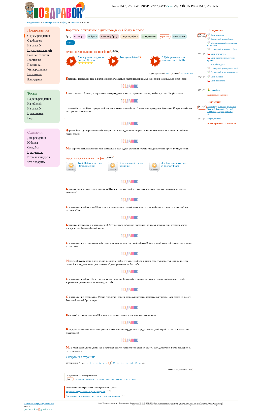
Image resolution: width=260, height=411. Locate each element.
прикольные (179, 36)
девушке (110, 379)
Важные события (38, 55)
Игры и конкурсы (38, 157)
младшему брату (109, 36)
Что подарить (36, 162)
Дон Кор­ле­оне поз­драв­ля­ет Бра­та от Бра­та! (174, 164)
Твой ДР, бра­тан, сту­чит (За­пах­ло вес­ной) (90, 164)
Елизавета (212, 111)
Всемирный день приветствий (224, 68)
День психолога (218, 81)
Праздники (34, 64)
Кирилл (220, 111)
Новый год (215, 90)
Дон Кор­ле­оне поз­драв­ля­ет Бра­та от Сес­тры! (91, 58)
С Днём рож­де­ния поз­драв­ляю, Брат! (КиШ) (173, 58)
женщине (79, 379)
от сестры (79, 36)
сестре (119, 379)
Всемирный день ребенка (222, 39)
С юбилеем (34, 40)
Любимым (34, 60)
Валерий (211, 109)
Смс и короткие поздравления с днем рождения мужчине (93, 396)
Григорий (220, 109)
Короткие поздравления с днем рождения (85, 391)
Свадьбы (33, 147)
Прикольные (35, 113)
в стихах (185, 73)
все (191, 73)
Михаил (228, 111)
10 (118, 362)
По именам (34, 74)
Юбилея (32, 142)
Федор (210, 114)
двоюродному (149, 36)
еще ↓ (70, 42)
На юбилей (34, 103)
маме (134, 379)
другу (127, 379)
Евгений (229, 109)
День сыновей (217, 77)
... (140, 362)
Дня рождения (36, 137)
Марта (210, 119)
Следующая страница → (82, 357)
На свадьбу (34, 45)
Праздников (35, 152)
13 (131, 362)
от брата (92, 36)
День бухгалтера (218, 54)
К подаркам (34, 79)
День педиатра (217, 35)
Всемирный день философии (224, 49)
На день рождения (39, 99)
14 (136, 362)
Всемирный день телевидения (224, 72)
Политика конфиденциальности (39, 403)
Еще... (31, 118)
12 (127, 362)
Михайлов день (218, 64)
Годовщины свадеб (39, 50)
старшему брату (130, 36)
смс (167, 73)
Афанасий (231, 106)
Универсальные (37, 69)
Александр (212, 106)
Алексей (222, 106)
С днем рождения (38, 35)
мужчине (90, 379)
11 (122, 362)
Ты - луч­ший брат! (129, 57)
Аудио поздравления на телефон (87, 52)
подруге (100, 379)
